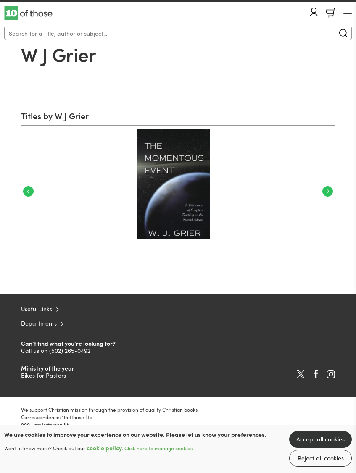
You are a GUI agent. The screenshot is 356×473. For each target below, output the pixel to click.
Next (327, 191)
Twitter (301, 374)
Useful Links (36, 309)
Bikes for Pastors (43, 375)
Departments (39, 323)
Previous (28, 191)
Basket (331, 13)
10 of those (28, 13)
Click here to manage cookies (158, 448)
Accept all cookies (320, 439)
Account (314, 12)
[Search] (178, 33)
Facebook (316, 374)
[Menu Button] (347, 13)
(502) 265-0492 (69, 350)
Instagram (331, 374)
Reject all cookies (321, 458)
